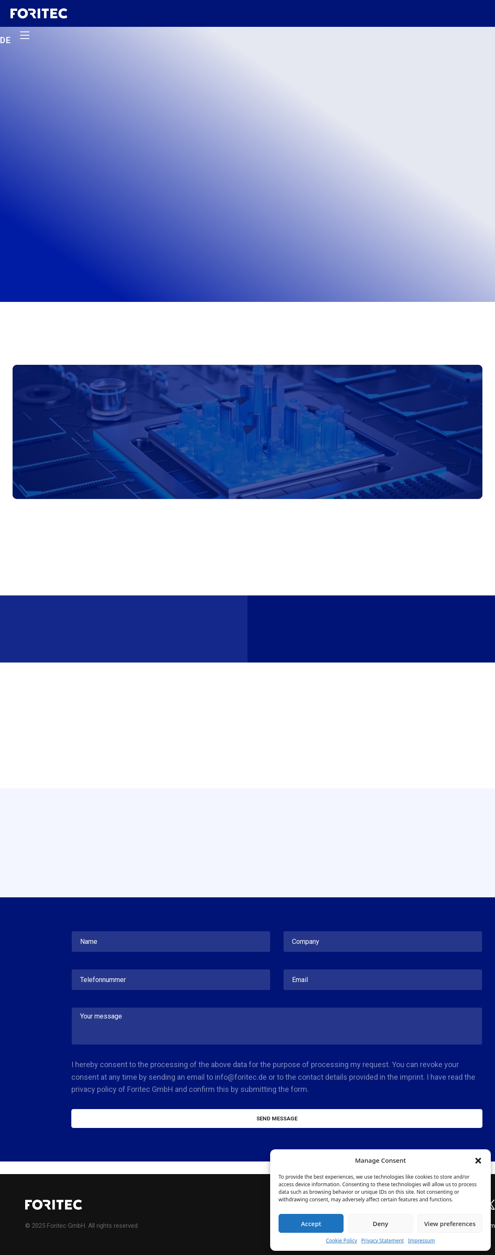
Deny (380, 1223)
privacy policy (94, 1089)
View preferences (450, 1223)
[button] (478, 1160)
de (5, 39)
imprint (411, 1077)
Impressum (421, 1240)
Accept (311, 1223)
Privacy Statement (382, 1240)
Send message (276, 1118)
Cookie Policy (341, 1240)
